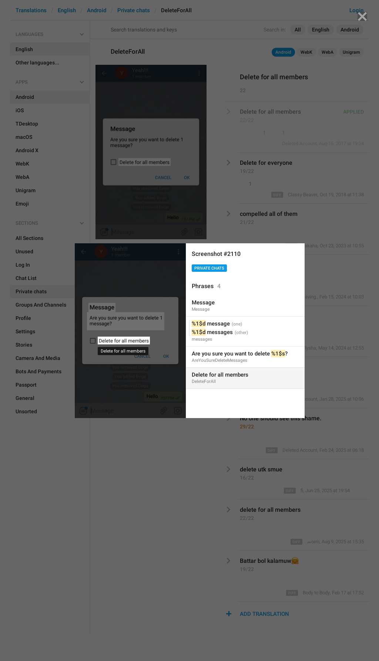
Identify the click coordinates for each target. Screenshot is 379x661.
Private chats (209, 268)
